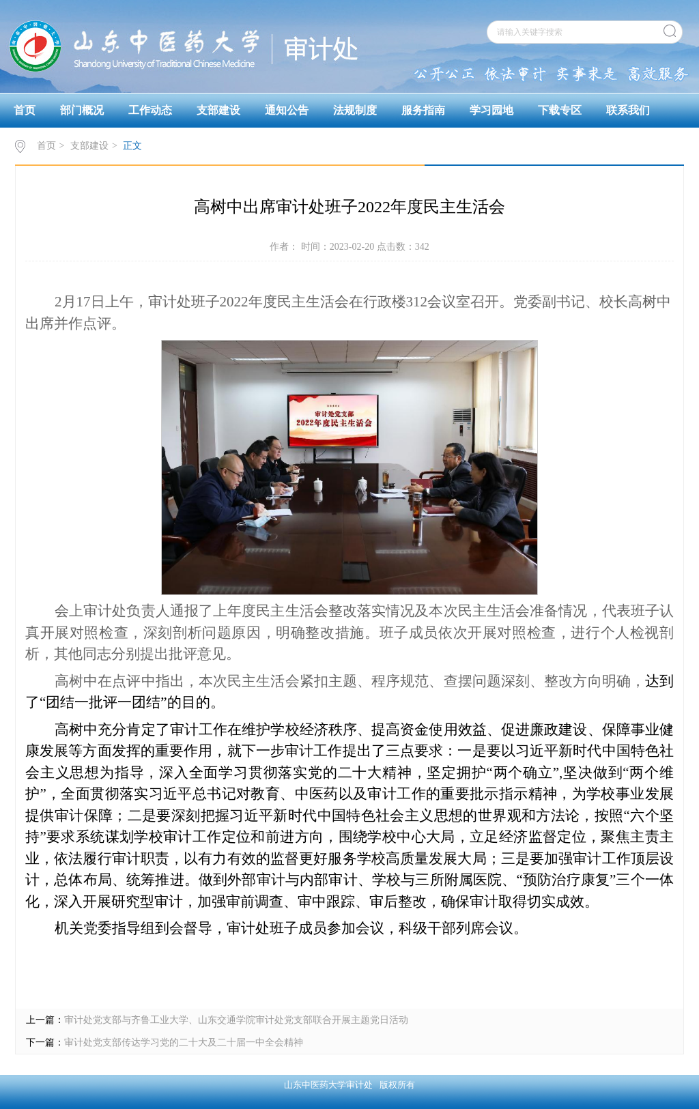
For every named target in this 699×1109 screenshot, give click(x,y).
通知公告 (287, 110)
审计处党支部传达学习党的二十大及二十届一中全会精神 (183, 1042)
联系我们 (628, 110)
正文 (132, 146)
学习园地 (491, 110)
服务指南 (423, 110)
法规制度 (355, 110)
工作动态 (150, 110)
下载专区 (560, 110)
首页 (24, 110)
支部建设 (218, 110)
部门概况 (82, 110)
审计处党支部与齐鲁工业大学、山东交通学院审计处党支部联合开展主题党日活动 (236, 1020)
